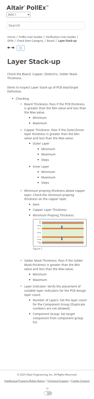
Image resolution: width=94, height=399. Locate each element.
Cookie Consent (80, 381)
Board (50, 41)
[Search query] (46, 25)
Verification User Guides (61, 37)
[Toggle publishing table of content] (20, 48)
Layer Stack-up (67, 41)
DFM (10, 41)
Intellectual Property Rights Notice (24, 381)
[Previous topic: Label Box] (9, 48)
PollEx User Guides (30, 37)
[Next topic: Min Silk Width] (13, 48)
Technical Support (57, 381)
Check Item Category (30, 41)
